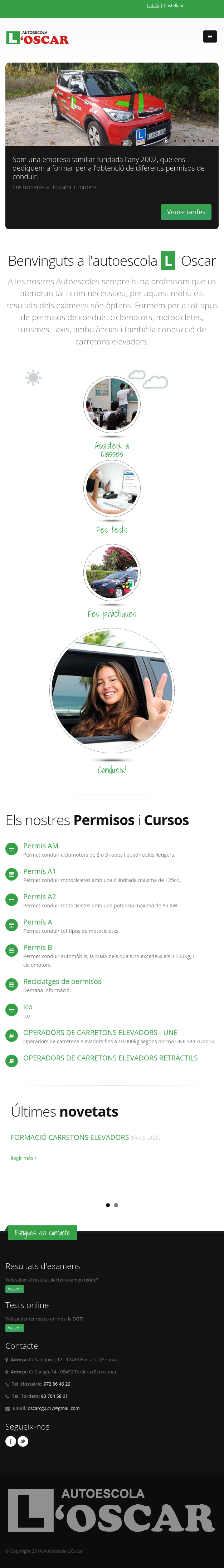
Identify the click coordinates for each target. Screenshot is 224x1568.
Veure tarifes (186, 211)
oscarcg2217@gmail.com (54, 1408)
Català (153, 6)
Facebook (10, 1441)
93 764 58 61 (54, 1396)
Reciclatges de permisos (62, 981)
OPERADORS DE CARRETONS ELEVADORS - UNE (100, 1032)
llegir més (23, 1158)
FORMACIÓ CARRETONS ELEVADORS (71, 1137)
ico (28, 1006)
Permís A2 (39, 896)
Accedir (15, 1289)
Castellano (174, 6)
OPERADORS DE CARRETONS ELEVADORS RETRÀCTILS (110, 1058)
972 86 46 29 (57, 1384)
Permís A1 (39, 871)
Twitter (23, 1441)
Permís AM (40, 846)
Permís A (37, 922)
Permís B (37, 947)
